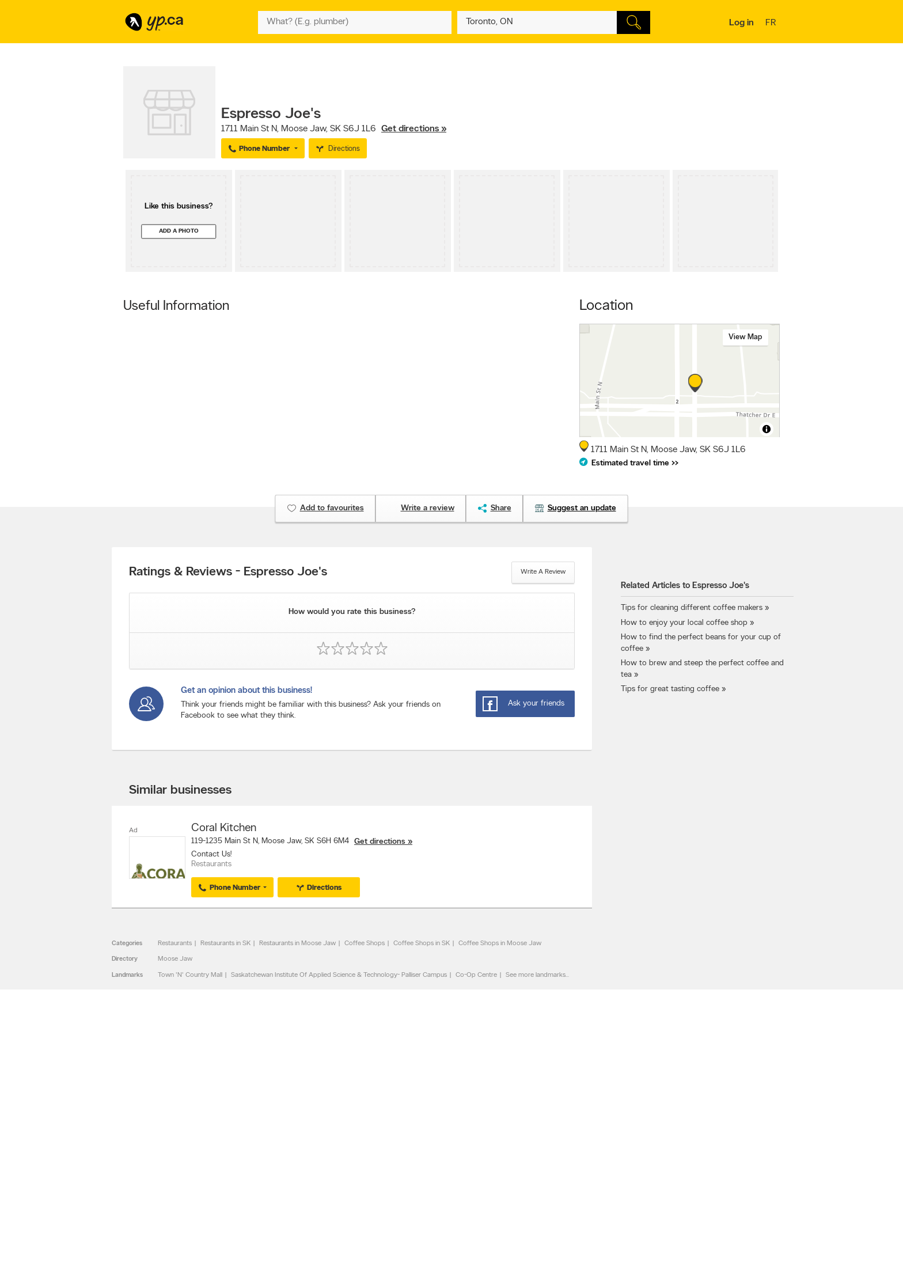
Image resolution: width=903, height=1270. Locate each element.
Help (272, 1192)
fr (772, 24)
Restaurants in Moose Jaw (297, 943)
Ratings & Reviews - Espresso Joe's (228, 572)
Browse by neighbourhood (436, 1153)
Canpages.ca (678, 1143)
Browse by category (427, 1133)
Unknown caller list (555, 1182)
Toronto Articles (420, 1172)
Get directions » (413, 129)
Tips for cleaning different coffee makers (691, 608)
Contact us (761, 1086)
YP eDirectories (551, 1172)
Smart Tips (413, 1162)
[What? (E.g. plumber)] (354, 22)
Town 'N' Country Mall (190, 975)
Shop (422, 1194)
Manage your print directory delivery (582, 1192)
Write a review (543, 571)
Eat (402, 1194)
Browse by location (425, 1143)
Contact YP (282, 1133)
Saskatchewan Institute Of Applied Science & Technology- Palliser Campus (339, 975)
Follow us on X (550, 1143)
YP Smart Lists (418, 1182)
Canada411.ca (680, 1133)
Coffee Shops (364, 943)
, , (333, 129)
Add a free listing (153, 1143)
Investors (279, 1153)
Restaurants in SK (225, 943)
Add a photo (179, 231)
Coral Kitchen (223, 828)
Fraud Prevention (153, 1153)
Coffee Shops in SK (421, 943)
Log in (741, 23)
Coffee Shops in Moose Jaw (499, 943)
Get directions (379, 841)
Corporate (281, 1162)
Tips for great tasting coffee (670, 689)
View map (745, 337)
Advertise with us (154, 1133)
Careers (277, 1143)
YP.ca (252, 1227)
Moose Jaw (175, 959)
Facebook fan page (557, 1153)
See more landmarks (536, 975)
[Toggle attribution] (766, 429)
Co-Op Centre (476, 975)
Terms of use (284, 1182)
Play (443, 1194)
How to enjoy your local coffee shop (684, 623)
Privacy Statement (293, 1172)
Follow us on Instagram (562, 1162)
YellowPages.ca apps (559, 1133)
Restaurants (175, 943)
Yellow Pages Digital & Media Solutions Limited (469, 1227)
